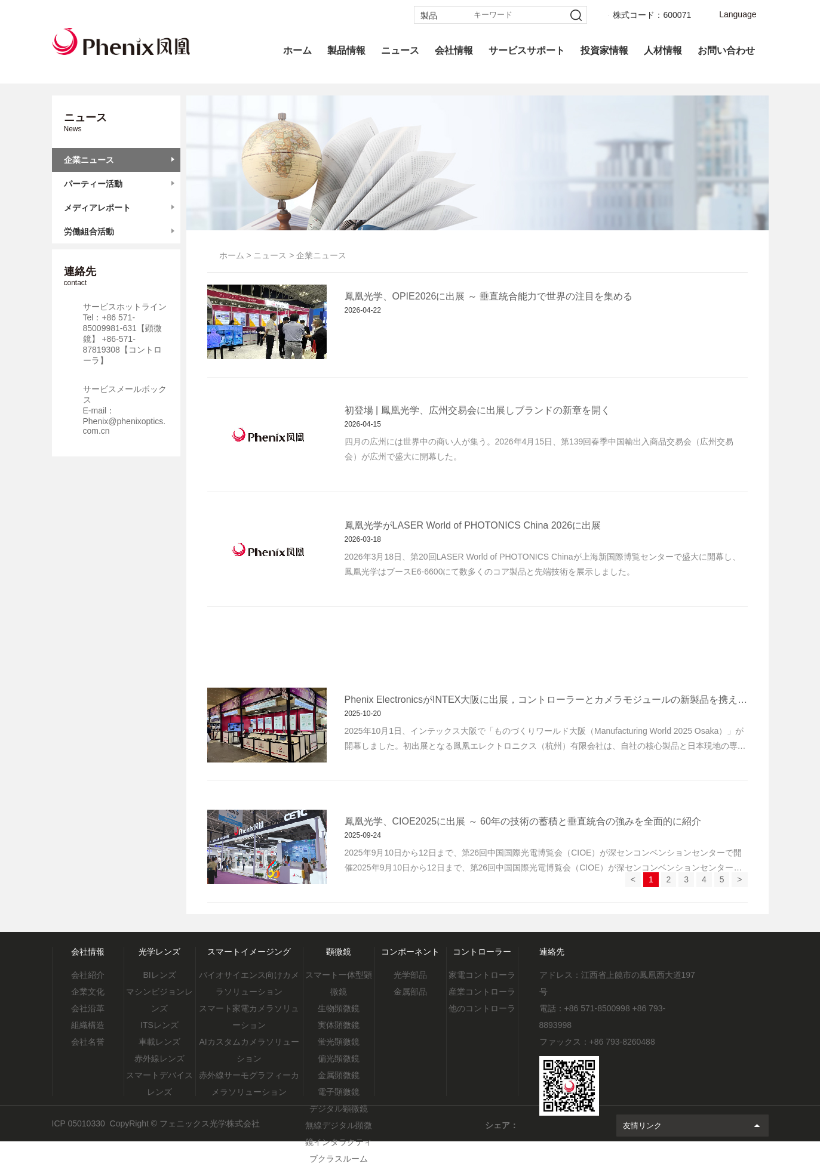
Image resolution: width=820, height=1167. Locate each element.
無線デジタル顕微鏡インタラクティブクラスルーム (338, 1141)
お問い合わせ (726, 50)
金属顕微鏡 (339, 1075)
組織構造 (88, 1025)
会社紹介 (88, 975)
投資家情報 (604, 50)
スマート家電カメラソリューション (249, 1017)
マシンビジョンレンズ (159, 1000)
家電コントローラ (482, 975)
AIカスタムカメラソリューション (249, 1050)
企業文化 (88, 991)
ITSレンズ (159, 1025)
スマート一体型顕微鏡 (338, 983)
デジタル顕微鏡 (338, 1108)
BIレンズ (159, 975)
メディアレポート (97, 207)
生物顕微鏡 (339, 1008)
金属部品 (410, 991)
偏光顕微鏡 (339, 1058)
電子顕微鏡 (339, 1092)
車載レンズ (159, 1041)
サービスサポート (527, 50)
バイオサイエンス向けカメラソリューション (249, 983)
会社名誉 (88, 1041)
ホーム (297, 50)
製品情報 (346, 50)
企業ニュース (89, 160)
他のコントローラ (482, 1008)
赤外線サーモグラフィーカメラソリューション (249, 1083)
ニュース (400, 50)
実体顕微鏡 (339, 1025)
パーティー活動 (93, 184)
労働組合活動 (89, 231)
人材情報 (663, 50)
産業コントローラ (482, 991)
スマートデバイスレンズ (159, 1083)
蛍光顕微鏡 (339, 1041)
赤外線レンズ (159, 1058)
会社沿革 (88, 1008)
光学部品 (410, 975)
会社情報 (454, 50)
